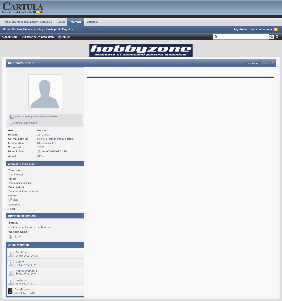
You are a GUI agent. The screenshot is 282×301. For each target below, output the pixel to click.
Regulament (241, 29)
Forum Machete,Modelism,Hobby (23, 29)
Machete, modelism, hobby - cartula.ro (28, 21)
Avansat (277, 36)
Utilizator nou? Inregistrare (38, 36)
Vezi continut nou (261, 29)
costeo (20, 280)
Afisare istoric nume (23, 123)
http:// (17, 236)
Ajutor (64, 37)
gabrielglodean (25, 271)
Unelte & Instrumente (49, 138)
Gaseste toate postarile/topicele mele (33, 117)
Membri (76, 22)
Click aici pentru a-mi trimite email (29, 227)
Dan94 (20, 252)
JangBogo (21, 289)
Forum (61, 21)
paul (18, 261)
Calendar (92, 21)
